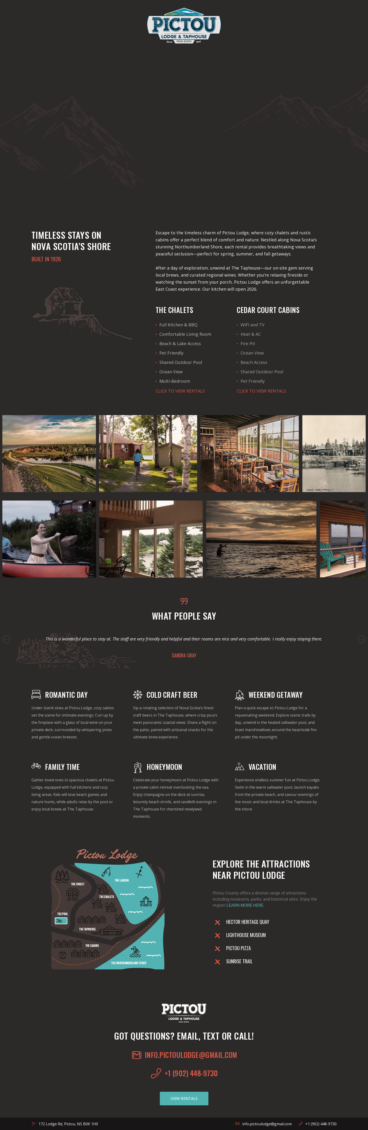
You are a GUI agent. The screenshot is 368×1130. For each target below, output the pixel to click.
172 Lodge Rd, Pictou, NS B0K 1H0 (68, 1123)
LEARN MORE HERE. (245, 905)
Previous (6, 639)
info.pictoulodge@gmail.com (267, 1123)
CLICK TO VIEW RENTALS (180, 391)
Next (362, 639)
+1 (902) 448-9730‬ (321, 1123)
